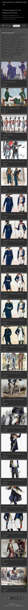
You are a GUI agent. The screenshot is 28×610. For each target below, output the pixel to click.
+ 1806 (22, 40)
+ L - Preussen (20, 51)
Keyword (8, 26)
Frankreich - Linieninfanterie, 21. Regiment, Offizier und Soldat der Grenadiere (14, 240)
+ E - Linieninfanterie (8, 48)
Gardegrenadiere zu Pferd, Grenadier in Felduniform (14, 480)
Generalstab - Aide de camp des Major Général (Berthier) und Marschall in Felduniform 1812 (14, 559)
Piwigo (17, 604)
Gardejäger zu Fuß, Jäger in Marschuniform (13, 506)
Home (3, 26)
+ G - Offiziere (20, 35)
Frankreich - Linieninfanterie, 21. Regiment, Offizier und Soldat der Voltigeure (14, 267)
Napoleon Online (10, 605)
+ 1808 (5, 46)
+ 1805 (4, 51)
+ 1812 (5, 43)
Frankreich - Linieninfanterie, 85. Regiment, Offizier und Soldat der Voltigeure (14, 320)
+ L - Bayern (17, 54)
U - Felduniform (16, 25)
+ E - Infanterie (20, 48)
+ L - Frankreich (6, 37)
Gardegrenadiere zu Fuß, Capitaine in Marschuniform (14, 427)
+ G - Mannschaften (7, 35)
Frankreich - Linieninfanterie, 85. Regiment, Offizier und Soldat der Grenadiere (14, 293)
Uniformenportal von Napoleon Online (14, 2)
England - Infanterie (8, 135)
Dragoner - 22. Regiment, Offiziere (11, 108)
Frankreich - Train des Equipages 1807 (12, 373)
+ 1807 (21, 43)
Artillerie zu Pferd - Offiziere (10, 82)
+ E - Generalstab (6, 54)
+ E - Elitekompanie (7, 57)
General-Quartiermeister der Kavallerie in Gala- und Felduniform (14, 533)
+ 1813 (16, 37)
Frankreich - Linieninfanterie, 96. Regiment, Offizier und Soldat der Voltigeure (14, 346)
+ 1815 (13, 43)
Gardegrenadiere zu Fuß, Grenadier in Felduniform (14, 453)
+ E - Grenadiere (15, 46)
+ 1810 (11, 51)
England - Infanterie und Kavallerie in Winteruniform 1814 (14, 161)
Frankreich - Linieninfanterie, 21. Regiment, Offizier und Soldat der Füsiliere (14, 214)
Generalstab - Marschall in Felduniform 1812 (14, 587)
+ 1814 (14, 40)
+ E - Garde (5, 40)
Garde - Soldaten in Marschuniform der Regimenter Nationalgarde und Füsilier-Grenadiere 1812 (14, 399)
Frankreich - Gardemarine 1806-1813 (12, 188)
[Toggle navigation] (4, 5)
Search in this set (7, 30)
